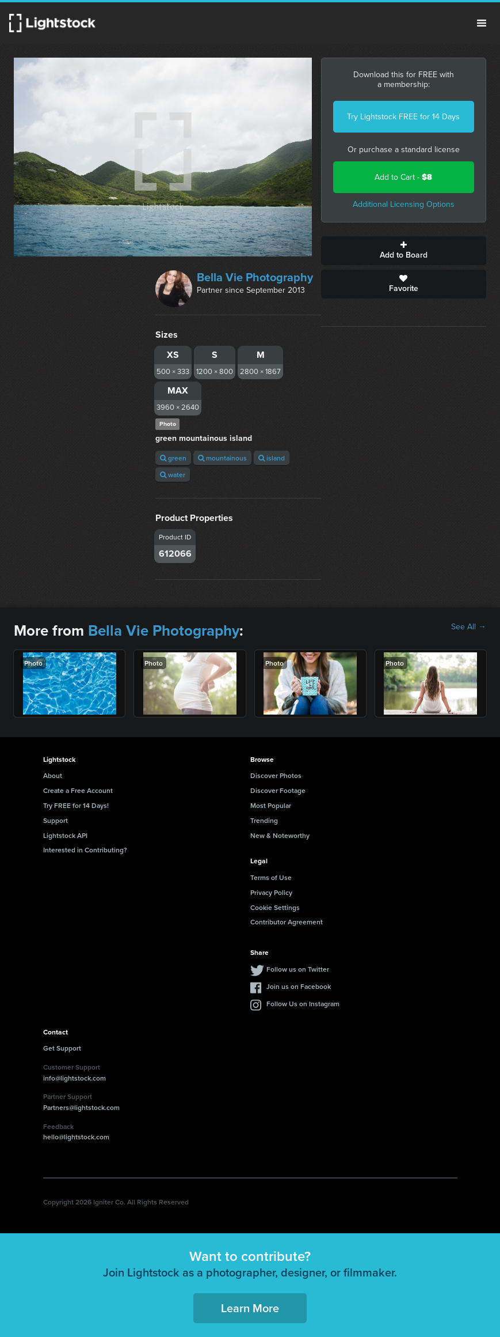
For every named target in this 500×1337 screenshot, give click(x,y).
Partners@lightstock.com (81, 1107)
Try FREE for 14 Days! (76, 805)
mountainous (222, 458)
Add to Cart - (403, 177)
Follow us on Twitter (297, 969)
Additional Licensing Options (404, 204)
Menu (481, 23)
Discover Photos (275, 775)
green (173, 458)
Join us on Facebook (298, 986)
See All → (468, 627)
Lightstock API (65, 835)
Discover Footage (278, 790)
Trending (264, 820)
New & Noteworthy (280, 835)
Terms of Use (271, 877)
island (271, 458)
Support (55, 820)
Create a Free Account (78, 790)
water (172, 474)
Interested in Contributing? (85, 850)
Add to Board (403, 250)
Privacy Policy (271, 892)
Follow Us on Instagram (302, 1004)
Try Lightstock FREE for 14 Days (403, 117)
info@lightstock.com (74, 1078)
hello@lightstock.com (76, 1137)
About (52, 775)
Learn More (250, 1308)
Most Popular (270, 805)
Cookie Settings (275, 907)
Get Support (62, 1048)
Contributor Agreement (286, 922)
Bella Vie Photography (255, 277)
